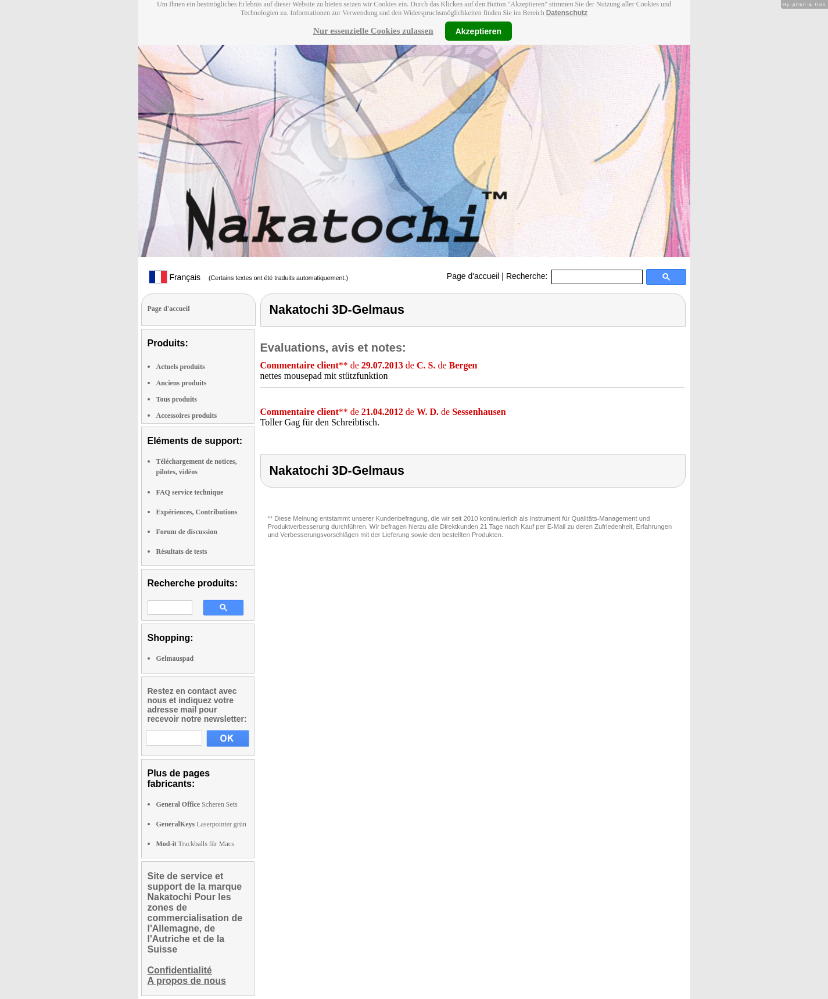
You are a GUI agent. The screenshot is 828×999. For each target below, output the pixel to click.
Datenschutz (566, 13)
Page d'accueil (473, 276)
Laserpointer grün (201, 824)
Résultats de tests (181, 551)
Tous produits (176, 399)
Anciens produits (181, 383)
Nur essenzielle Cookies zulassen (373, 30)
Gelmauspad (175, 658)
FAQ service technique (190, 492)
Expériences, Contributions (197, 512)
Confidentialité (180, 970)
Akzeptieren (478, 30)
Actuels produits (180, 367)
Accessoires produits (186, 415)
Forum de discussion (186, 532)
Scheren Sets (197, 804)
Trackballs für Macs (195, 844)
